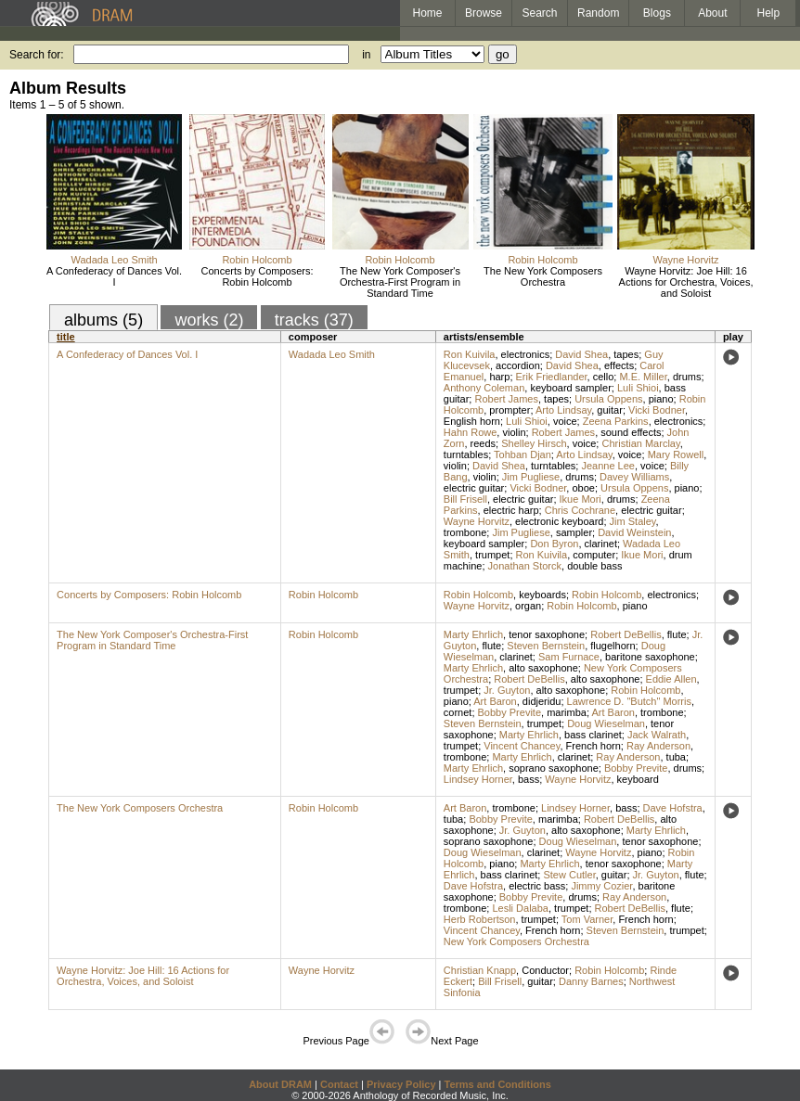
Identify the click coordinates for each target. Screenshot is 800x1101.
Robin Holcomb (256, 259)
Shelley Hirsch (533, 443)
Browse (483, 12)
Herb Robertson (480, 919)
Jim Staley (633, 521)
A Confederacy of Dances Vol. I (114, 276)
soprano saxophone (554, 768)
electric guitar (474, 487)
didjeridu (542, 701)
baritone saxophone (650, 656)
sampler (574, 532)
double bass (594, 565)
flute (677, 634)
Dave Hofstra (673, 807)
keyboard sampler (570, 387)
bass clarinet (593, 734)
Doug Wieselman (606, 723)
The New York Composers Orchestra (543, 276)
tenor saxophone (547, 634)
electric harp (511, 510)
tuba (676, 756)
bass (528, 779)
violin (513, 432)
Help (769, 12)
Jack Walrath (656, 734)
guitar (610, 410)
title (66, 336)
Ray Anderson (658, 745)
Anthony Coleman (484, 387)
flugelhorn (612, 645)
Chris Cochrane (580, 510)
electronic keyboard (559, 521)
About (712, 12)
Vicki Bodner (656, 410)
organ (528, 605)
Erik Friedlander (551, 376)
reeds (484, 443)
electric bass (537, 885)
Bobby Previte (509, 712)
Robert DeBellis (625, 634)
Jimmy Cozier (601, 885)
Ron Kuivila (470, 354)
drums (687, 376)
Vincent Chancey (522, 745)
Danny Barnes (591, 981)
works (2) (208, 320)
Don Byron (554, 543)
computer (594, 554)
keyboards (542, 594)
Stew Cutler (569, 874)
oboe (583, 487)
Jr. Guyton (507, 690)
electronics (525, 354)
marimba (567, 712)
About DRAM (280, 1084)
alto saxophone (543, 667)
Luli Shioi (638, 387)
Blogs (657, 12)
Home (427, 12)
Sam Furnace (569, 656)
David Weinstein (634, 532)
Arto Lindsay (563, 410)
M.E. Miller (642, 376)
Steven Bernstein (546, 645)
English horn (472, 421)
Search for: (36, 54)
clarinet (601, 543)
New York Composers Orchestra (516, 941)
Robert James (505, 398)
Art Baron (494, 701)
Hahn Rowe (470, 432)
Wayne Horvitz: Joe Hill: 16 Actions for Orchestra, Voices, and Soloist (686, 282)
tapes (626, 354)
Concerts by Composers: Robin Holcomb (256, 276)
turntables (466, 454)
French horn (593, 745)
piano (661, 398)
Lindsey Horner (478, 779)
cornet (458, 712)
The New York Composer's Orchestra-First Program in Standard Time (400, 282)
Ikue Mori (580, 499)
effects (619, 365)
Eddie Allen (671, 679)
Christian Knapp (480, 970)
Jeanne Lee (608, 465)
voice (565, 421)
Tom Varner (587, 919)
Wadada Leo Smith (114, 259)
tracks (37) (314, 320)
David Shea (581, 354)
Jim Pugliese (531, 476)
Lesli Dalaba (520, 908)
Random (598, 12)
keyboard (638, 779)
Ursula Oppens (608, 398)
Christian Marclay (640, 443)
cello (603, 376)
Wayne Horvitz (685, 259)
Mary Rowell (676, 454)
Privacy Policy (401, 1084)
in (366, 54)
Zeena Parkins (616, 421)
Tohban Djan (522, 454)
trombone (465, 532)
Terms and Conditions (498, 1084)
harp (499, 376)
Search (540, 12)
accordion (518, 365)
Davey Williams (634, 476)
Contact (339, 1084)
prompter (509, 410)
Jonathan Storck (525, 565)
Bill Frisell (465, 499)
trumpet (492, 554)
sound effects (630, 432)
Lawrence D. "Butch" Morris (629, 701)
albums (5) (103, 320)
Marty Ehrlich (473, 634)
